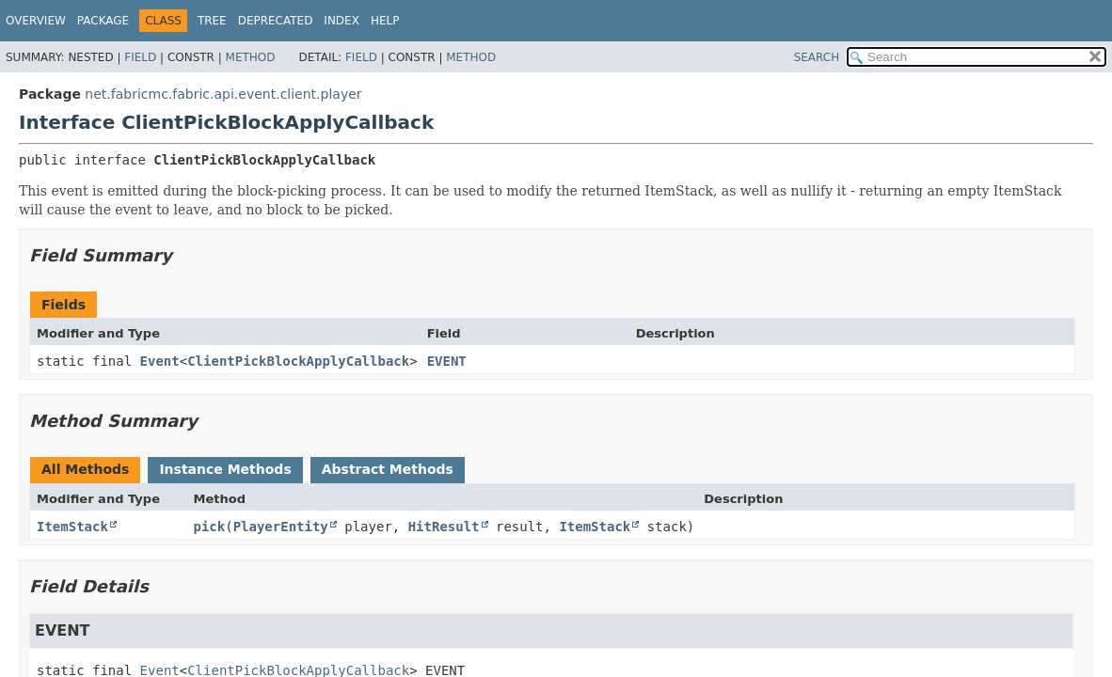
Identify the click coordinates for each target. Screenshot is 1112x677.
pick (210, 526)
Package (103, 20)
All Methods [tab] (85, 469)
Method (251, 57)
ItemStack (72, 526)
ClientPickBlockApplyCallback (298, 361)
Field (140, 57)
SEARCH (817, 57)
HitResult (444, 526)
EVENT (447, 361)
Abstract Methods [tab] (387, 469)
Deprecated (275, 20)
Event (160, 361)
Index (341, 20)
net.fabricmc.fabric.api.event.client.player (223, 94)
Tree (212, 20)
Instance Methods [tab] (225, 469)
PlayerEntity (280, 526)
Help (385, 20)
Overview (36, 20)
